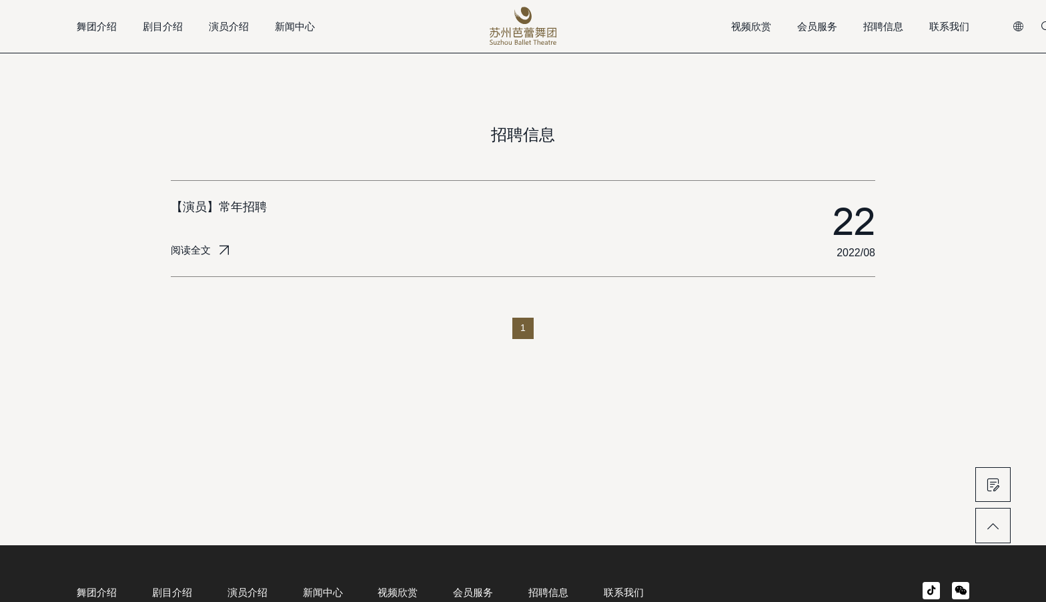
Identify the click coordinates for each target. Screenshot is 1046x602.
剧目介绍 (163, 26)
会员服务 (817, 26)
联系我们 (949, 26)
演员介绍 (229, 26)
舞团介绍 (97, 26)
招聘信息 (883, 26)
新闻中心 (295, 26)
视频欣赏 (751, 26)
